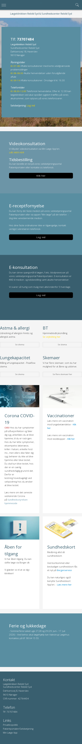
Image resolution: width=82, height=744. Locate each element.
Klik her (41, 175)
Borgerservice (64, 570)
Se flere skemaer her (62, 374)
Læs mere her (64, 584)
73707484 (11, 711)
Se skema (19, 344)
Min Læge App (10, 732)
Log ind (41, 237)
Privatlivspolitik (10, 724)
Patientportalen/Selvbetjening (18, 728)
